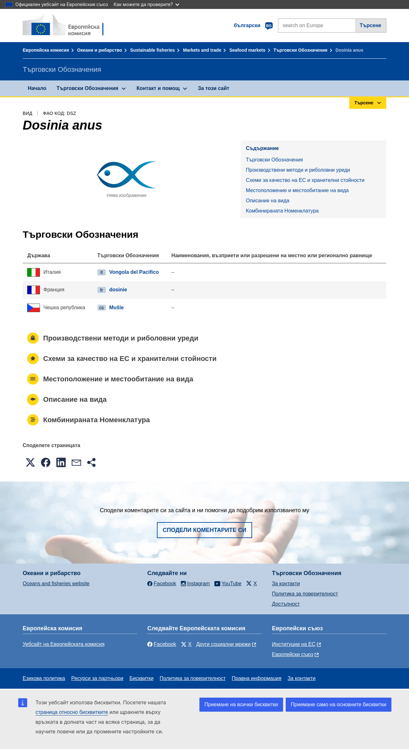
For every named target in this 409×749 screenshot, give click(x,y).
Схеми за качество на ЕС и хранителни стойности (305, 180)
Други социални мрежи (223, 644)
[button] (30, 462)
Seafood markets (247, 50)
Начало (37, 88)
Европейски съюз (292, 654)
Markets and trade (202, 50)
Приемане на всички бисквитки (241, 704)
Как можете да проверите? (146, 4)
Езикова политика (44, 678)
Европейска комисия (46, 50)
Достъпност (286, 604)
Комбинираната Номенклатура (282, 210)
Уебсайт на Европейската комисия (63, 644)
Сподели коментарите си (204, 530)
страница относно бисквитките (71, 712)
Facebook (161, 644)
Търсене (371, 25)
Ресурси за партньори (97, 678)
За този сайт (213, 88)
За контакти (286, 583)
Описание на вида (267, 200)
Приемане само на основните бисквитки (338, 704)
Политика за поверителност (305, 593)
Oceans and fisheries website (56, 583)
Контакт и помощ (158, 88)
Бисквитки (141, 678)
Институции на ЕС (293, 644)
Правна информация (256, 678)
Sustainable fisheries (152, 50)
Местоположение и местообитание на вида (297, 190)
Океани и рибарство (99, 50)
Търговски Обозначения (301, 50)
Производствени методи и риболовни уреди (298, 170)
